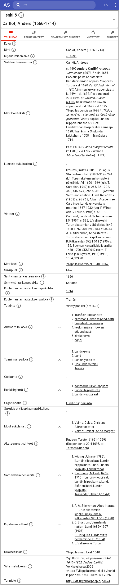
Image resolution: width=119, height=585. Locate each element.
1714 (69, 291)
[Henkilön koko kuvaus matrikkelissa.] (28, 113)
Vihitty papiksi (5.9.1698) (82, 306)
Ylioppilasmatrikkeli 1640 (83, 552)
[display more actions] (115, 5)
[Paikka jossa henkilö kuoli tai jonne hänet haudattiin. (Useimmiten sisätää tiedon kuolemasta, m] (51, 299)
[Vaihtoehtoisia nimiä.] (35, 62)
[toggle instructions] (21, 15)
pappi (78, 340)
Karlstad (71, 283)
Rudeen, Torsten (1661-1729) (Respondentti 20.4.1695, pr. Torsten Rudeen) (86, 444)
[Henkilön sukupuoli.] (20, 270)
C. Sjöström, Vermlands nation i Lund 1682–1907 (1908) (91, 526)
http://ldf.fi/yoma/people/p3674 (88, 581)
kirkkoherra (82, 335)
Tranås (71, 299)
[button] (59, 19)
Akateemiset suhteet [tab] (65, 34)
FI (105, 5)
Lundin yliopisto (85, 360)
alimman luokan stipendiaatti (94, 319)
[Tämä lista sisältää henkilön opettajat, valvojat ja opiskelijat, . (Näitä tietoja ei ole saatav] (36, 443)
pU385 (70, 102)
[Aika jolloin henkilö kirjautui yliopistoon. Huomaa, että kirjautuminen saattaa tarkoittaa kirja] (32, 56)
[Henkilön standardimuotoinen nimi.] (13, 49)
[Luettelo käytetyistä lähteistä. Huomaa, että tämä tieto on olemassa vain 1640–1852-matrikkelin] (17, 213)
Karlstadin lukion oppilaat (91, 386)
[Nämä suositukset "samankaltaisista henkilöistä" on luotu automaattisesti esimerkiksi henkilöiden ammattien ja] (38, 475)
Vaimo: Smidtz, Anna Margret (95, 431)
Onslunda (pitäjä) (86, 364)
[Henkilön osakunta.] (20, 376)
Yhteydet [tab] (93, 34)
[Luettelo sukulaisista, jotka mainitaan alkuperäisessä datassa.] (35, 163)
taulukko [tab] (11, 34)
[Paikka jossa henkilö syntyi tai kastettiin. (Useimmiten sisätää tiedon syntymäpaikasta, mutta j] (42, 282)
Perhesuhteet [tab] (34, 34)
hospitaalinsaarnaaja (89, 323)
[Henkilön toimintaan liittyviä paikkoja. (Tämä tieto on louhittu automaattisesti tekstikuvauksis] (31, 359)
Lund (78, 355)
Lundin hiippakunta (87, 390)
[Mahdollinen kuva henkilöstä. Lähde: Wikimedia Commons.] (14, 43)
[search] (38, 5)
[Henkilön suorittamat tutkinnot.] (18, 305)
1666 (69, 276)
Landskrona (83, 351)
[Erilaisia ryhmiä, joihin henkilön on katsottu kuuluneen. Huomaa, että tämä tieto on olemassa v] (26, 389)
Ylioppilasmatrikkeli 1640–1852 (87, 264)
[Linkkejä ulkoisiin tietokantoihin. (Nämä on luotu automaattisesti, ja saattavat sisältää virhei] (25, 552)
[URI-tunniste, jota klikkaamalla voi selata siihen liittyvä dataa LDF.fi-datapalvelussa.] (19, 580)
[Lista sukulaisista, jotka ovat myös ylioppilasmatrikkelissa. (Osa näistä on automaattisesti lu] (7, 413)
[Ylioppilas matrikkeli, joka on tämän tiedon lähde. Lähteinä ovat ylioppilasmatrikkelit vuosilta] (20, 263)
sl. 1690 (71, 56)
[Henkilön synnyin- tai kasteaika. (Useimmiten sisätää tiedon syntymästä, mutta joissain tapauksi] (43, 276)
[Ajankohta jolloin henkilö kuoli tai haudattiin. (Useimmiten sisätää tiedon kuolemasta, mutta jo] (7, 293)
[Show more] (59, 327)
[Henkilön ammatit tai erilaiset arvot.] (30, 327)
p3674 (87, 72)
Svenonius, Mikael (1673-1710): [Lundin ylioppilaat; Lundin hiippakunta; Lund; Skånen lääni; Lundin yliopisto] (92, 482)
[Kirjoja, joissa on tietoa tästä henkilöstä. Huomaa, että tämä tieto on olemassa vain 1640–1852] (31, 524)
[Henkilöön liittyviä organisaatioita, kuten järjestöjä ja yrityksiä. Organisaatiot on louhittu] (25, 403)
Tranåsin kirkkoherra (88, 315)
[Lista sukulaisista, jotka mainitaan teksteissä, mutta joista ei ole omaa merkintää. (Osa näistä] (29, 426)
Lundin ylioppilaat (86, 394)
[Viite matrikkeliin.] (30, 566)
